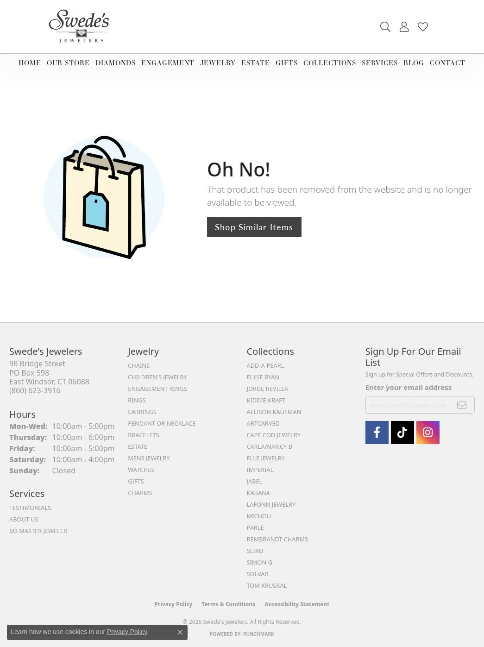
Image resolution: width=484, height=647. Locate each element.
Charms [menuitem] (140, 493)
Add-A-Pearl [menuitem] (265, 365)
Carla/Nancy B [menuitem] (269, 446)
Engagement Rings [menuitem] (157, 388)
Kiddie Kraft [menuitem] (266, 400)
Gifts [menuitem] (136, 481)
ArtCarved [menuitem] (263, 423)
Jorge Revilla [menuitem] (268, 388)
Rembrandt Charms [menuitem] (277, 539)
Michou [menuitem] (259, 516)
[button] (385, 27)
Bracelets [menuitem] (143, 435)
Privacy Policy (174, 604)
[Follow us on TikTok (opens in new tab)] (402, 432)
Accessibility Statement (296, 604)
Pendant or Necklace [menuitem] (161, 423)
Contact (447, 63)
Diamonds (115, 63)
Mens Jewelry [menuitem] (149, 458)
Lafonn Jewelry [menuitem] (271, 504)
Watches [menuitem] (141, 469)
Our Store (68, 63)
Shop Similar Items (254, 226)
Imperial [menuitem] (260, 469)
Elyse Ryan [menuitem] (263, 377)
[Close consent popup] (180, 632)
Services (380, 63)
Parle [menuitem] (255, 527)
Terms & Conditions (228, 604)
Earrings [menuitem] (142, 412)
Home (30, 63)
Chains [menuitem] (139, 365)
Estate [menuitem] (137, 446)
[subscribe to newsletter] (462, 404)
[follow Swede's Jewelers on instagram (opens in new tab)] (428, 432)
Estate (255, 63)
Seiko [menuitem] (255, 550)
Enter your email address (408, 387)
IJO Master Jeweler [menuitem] (38, 531)
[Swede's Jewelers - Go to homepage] (81, 26)
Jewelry (218, 63)
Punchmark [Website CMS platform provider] (258, 634)
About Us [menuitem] (23, 519)
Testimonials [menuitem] (30, 507)
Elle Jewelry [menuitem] (266, 458)
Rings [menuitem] (136, 400)
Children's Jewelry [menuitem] (157, 377)
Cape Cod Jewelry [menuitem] (274, 435)
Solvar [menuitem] (258, 574)
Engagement (168, 63)
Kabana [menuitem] (258, 493)
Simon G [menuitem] (259, 562)
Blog (413, 63)
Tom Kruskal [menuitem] (267, 585)
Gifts (287, 63)
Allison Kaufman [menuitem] (274, 412)
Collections (329, 63)
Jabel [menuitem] (255, 481)
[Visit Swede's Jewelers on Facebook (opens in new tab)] (377, 432)
